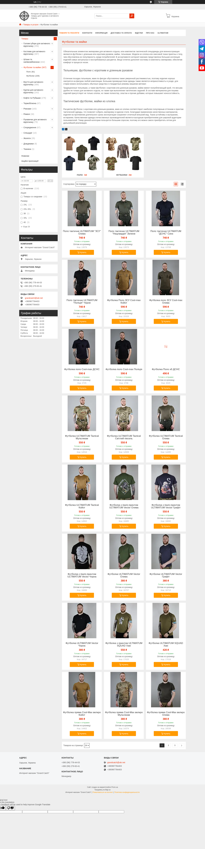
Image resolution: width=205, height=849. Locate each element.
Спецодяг (27, 133)
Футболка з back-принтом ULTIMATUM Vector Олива (123, 506)
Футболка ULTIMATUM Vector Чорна (82, 644)
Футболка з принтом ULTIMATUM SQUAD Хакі (123, 644)
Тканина (27, 149)
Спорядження (29, 127)
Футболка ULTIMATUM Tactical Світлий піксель (124, 437)
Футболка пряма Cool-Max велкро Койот (82, 713)
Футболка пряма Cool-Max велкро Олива (166, 713)
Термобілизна (29, 103)
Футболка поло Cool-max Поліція (123, 369)
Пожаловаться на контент (103, 792)
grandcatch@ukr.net (34, 298)
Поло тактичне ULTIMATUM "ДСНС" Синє (165, 232)
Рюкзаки (27, 109)
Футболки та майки (32, 67)
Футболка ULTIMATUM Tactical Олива (166, 437)
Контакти (87, 33)
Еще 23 (26, 227)
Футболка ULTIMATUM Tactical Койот (82, 506)
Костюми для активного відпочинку (34, 52)
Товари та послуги (69, 33)
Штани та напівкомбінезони (31, 60)
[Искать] (131, 16)
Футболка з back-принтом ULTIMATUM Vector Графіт (166, 506)
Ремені (26, 114)
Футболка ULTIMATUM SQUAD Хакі (166, 644)
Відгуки (139, 33)
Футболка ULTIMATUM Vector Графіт (165, 575)
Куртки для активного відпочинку (33, 91)
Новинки (25, 156)
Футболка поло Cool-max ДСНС (82, 369)
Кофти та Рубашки (32, 98)
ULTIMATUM (163, 33)
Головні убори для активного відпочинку (36, 44)
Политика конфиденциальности (127, 792)
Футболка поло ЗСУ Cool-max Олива (165, 301)
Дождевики (28, 144)
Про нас (150, 33)
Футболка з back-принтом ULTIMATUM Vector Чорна (81, 575)
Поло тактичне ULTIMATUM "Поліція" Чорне (81, 301)
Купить (83, 252)
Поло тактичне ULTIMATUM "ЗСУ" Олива (82, 232)
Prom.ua (114, 787)
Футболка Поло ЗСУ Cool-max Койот (124, 301)
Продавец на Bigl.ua (102, 790)
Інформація (101, 33)
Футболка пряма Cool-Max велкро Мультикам (124, 713)
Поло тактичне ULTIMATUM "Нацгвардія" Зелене (123, 232)
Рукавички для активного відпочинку (35, 120)
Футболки (121, 175)
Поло (80, 175)
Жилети (27, 138)
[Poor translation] (10, 808)
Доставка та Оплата (121, 33)
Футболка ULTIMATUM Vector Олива (123, 575)
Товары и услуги (30, 24)
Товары (24, 39)
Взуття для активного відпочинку (33, 83)
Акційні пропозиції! (30, 161)
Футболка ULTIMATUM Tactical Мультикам (82, 437)
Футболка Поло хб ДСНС (166, 369)
